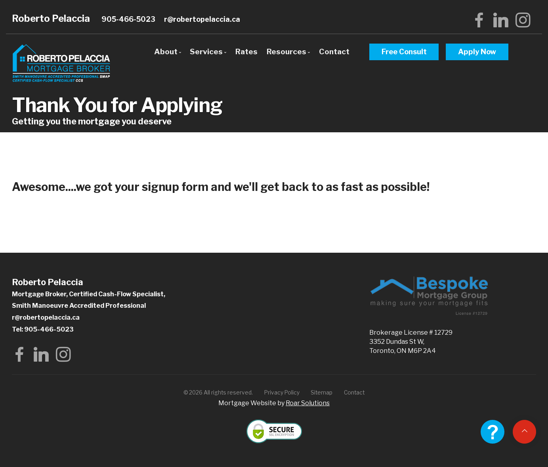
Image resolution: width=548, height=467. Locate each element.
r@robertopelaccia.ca (202, 19)
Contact (334, 51)
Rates (246, 51)
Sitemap (321, 392)
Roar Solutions (308, 403)
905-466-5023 (128, 19)
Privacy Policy (282, 392)
